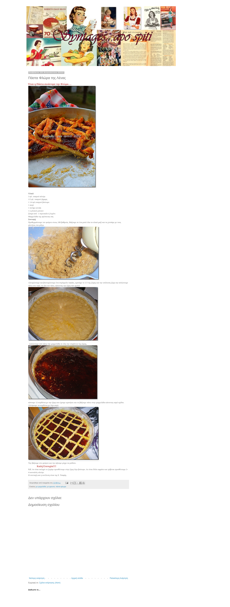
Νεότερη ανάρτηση (36, 578)
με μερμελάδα (41, 486)
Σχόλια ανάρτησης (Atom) (49, 583)
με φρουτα (51, 486)
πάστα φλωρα (61, 486)
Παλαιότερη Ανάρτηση (119, 578)
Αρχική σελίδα (77, 578)
